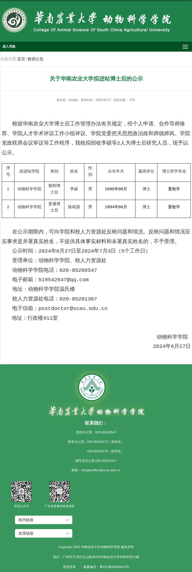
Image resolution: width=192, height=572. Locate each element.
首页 (21, 59)
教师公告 (36, 59)
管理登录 (69, 567)
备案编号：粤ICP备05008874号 (106, 567)
